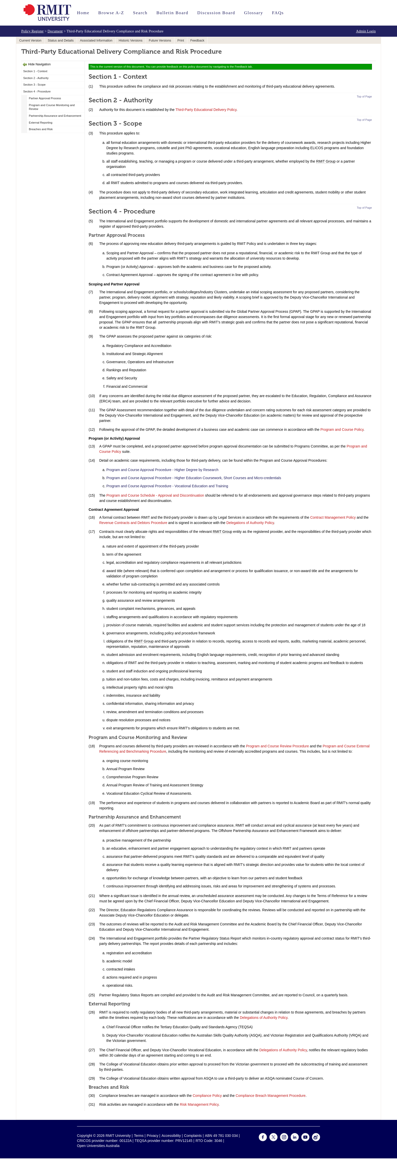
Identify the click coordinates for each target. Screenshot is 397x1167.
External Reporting (40, 122)
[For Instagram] (284, 1140)
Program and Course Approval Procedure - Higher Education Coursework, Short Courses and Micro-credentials (193, 478)
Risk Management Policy (199, 1104)
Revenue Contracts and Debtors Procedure (133, 523)
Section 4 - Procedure (37, 91)
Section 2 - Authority (36, 78)
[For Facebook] (263, 1140)
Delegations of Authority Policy (250, 523)
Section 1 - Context (35, 71)
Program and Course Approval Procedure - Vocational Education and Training (167, 486)
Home (83, 12)
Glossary (253, 12)
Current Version (30, 40)
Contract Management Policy (333, 517)
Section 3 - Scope (34, 84)
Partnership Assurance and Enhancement (55, 115)
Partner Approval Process (45, 98)
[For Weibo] (316, 1140)
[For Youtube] (305, 1140)
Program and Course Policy (341, 429)
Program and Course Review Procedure (277, 746)
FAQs (278, 12)
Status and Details (61, 40)
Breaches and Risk (41, 129)
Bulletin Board (172, 12)
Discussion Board (216, 12)
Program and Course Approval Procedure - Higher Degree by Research (162, 470)
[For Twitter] (273, 1140)
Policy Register (32, 31)
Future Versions (160, 40)
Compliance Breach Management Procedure (271, 1096)
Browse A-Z (111, 12)
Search (140, 12)
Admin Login (366, 31)
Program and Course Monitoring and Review (52, 107)
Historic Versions (131, 40)
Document (55, 31)
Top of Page (364, 96)
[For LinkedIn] (295, 1140)
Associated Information (96, 40)
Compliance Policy (207, 1096)
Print (180, 40)
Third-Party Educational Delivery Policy (205, 110)
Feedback (197, 40)
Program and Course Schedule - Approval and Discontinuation (155, 495)
